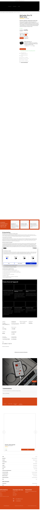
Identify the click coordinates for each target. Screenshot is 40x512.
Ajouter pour (29, 45)
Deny (9, 263)
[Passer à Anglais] (2, 498)
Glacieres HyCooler (11, 12)
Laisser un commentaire (6, 393)
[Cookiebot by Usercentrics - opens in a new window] (33, 248)
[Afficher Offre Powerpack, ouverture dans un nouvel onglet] (31, 41)
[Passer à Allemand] (4, 498)
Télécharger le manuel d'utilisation (21, 352)
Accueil (1, 12)
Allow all (31, 263)
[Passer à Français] (3, 498)
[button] (21, 43)
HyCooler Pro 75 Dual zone (5, 12)
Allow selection (20, 263)
